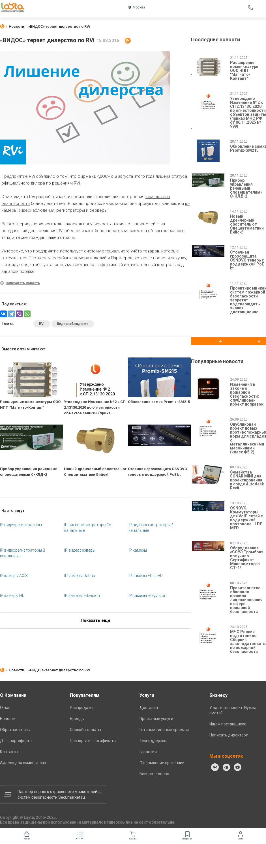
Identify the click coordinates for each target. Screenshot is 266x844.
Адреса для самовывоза (23, 763)
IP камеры (137, 550)
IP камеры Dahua (79, 575)
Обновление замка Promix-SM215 (159, 402)
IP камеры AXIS (14, 575)
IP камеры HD (12, 595)
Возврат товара (154, 774)
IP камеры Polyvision (147, 595)
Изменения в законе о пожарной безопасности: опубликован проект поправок (246, 394)
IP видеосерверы (79, 550)
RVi (41, 324)
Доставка (149, 707)
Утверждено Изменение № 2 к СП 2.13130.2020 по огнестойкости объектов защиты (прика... (95, 407)
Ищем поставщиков (227, 724)
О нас (5, 707)
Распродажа (82, 707)
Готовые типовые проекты (164, 729)
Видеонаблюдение (72, 324)
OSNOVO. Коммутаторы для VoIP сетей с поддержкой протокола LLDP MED (246, 518)
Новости (8, 718)
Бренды (77, 718)
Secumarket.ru (71, 797)
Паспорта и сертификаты (93, 740)
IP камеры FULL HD (145, 575)
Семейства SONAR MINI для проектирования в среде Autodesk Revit (247, 480)
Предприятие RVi (18, 176)
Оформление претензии (162, 763)
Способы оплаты (85, 729)
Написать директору (228, 735)
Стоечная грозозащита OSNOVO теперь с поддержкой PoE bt (247, 260)
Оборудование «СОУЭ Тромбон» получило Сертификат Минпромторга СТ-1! (246, 558)
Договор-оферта (16, 740)
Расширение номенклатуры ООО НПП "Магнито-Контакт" (244, 70)
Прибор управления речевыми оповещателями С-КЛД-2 (246, 188)
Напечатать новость (23, 283)
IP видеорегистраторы (21, 524)
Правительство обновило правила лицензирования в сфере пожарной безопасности (246, 600)
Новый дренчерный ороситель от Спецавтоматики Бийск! (247, 224)
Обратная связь (15, 729)
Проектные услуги (156, 718)
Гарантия (148, 751)
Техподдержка (154, 740)
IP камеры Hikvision (82, 595)
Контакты (9, 751)
